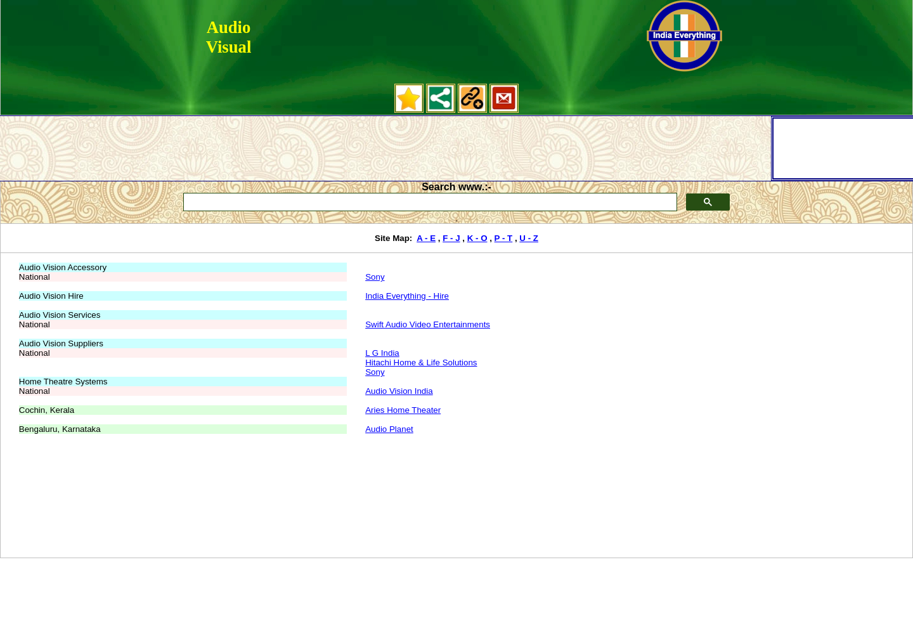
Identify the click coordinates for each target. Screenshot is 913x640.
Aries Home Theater (403, 410)
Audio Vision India (398, 391)
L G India (382, 353)
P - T (504, 238)
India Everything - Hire (407, 296)
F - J (451, 238)
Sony (374, 277)
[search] (429, 202)
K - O (477, 238)
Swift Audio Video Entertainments (427, 324)
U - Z (528, 238)
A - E (426, 238)
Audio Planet (389, 429)
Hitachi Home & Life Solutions (421, 362)
